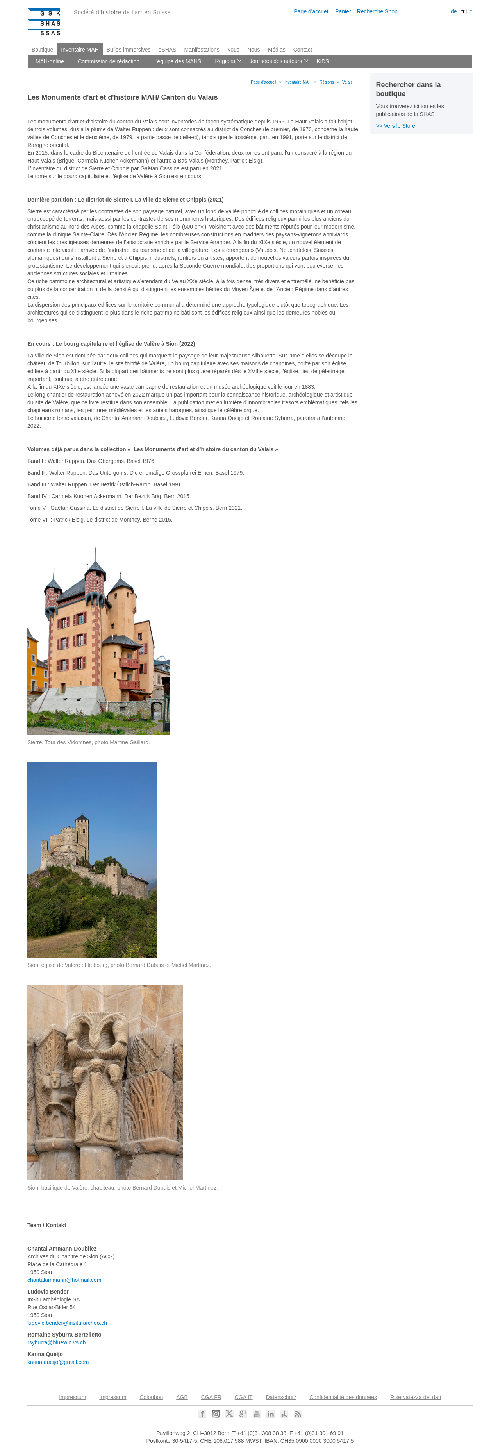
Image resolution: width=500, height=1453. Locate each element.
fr (463, 11)
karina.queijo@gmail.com (58, 1362)
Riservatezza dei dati (415, 1397)
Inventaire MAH (79, 49)
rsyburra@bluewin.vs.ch (56, 1342)
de (454, 11)
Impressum (72, 1397)
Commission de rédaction (108, 61)
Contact (302, 49)
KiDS (322, 61)
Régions (224, 61)
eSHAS (168, 49)
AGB (182, 1397)
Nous (253, 49)
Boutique (42, 49)
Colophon (151, 1397)
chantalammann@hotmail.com (64, 1280)
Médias (277, 49)
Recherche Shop (377, 11)
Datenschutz (281, 1397)
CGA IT (244, 1397)
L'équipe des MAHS (177, 61)
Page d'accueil (311, 11)
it (470, 11)
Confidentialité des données (343, 1397)
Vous (233, 49)
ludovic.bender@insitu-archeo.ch (67, 1323)
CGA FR (211, 1397)
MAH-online (50, 61)
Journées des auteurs (275, 61)
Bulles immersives (129, 49)
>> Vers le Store (395, 126)
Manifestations (202, 49)
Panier (343, 11)
